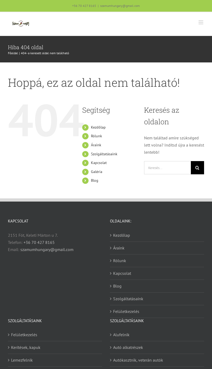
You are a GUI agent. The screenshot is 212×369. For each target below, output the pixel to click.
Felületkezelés (126, 311)
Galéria (96, 171)
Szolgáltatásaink (104, 154)
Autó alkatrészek (128, 347)
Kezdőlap (98, 127)
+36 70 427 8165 (84, 6)
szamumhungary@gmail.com (120, 6)
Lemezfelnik (22, 360)
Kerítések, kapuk (25, 347)
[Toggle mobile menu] (201, 22)
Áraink (96, 145)
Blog (94, 180)
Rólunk (96, 136)
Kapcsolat (99, 162)
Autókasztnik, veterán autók (138, 360)
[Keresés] (197, 167)
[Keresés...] (167, 167)
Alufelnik (121, 334)
